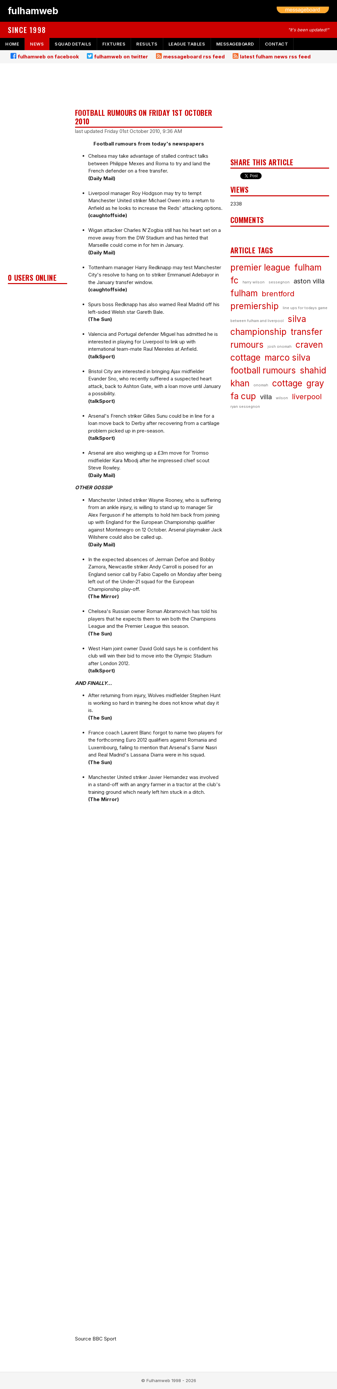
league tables (186, 44)
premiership (254, 306)
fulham (244, 293)
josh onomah (280, 346)
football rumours (263, 370)
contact (276, 44)
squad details (73, 44)
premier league (260, 267)
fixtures (113, 44)
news (37, 44)
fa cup (243, 396)
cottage (287, 383)
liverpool (307, 396)
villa (266, 397)
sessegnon (279, 282)
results (147, 44)
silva (297, 319)
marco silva (287, 357)
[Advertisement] (37, 170)
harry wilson (254, 282)
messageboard (235, 44)
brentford (278, 293)
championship (258, 332)
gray (315, 383)
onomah (260, 385)
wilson (282, 398)
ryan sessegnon (245, 406)
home (12, 44)
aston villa (309, 281)
